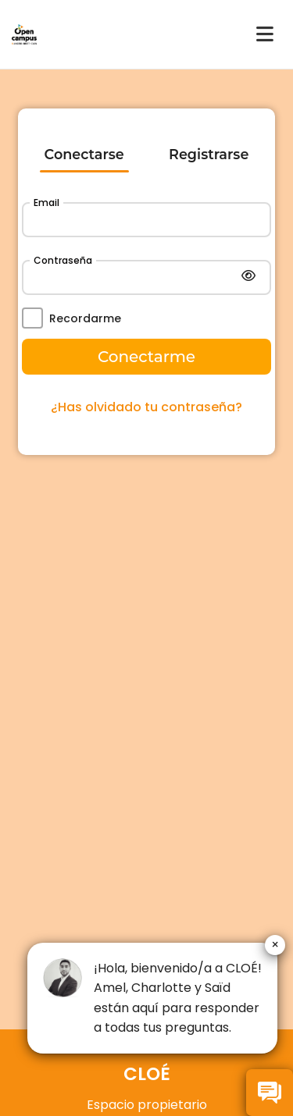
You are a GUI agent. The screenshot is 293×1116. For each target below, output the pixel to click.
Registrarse (208, 154)
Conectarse (84, 154)
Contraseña (63, 260)
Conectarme (146, 356)
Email (46, 202)
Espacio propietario (147, 1105)
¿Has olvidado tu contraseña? (146, 407)
